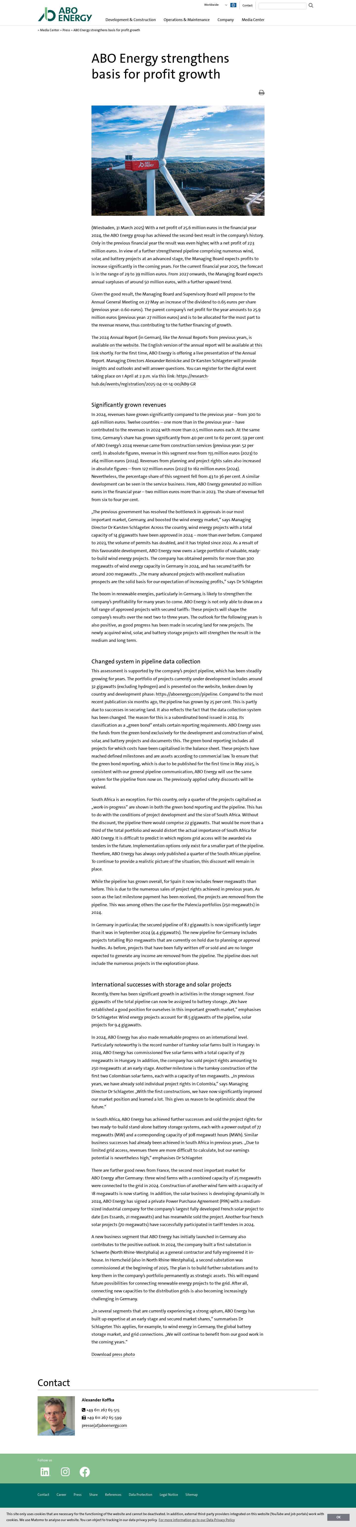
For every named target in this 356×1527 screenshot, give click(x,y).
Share (93, 1494)
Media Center (253, 19)
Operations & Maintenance (187, 19)
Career (61, 1494)
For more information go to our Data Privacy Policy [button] (197, 1520)
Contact (247, 5)
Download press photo (113, 1354)
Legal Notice (169, 1494)
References (113, 1494)
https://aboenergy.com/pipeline (186, 694)
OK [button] (338, 1517)
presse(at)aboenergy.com (104, 1425)
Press (66, 30)
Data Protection (140, 1494)
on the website (124, 345)
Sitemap (191, 1494)
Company (226, 19)
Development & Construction (131, 19)
